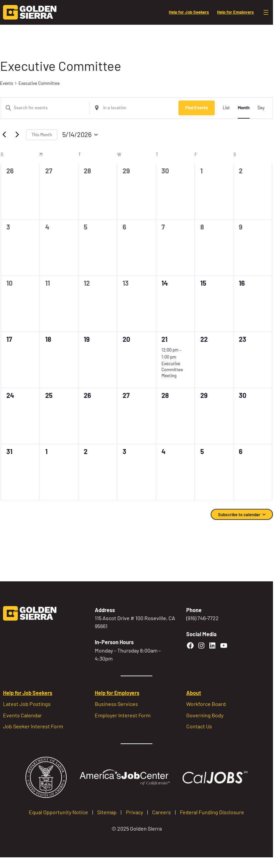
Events (6, 83)
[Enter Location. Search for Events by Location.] (134, 108)
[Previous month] (4, 135)
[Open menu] (266, 12)
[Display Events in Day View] (261, 108)
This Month (41, 134)
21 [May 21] (164, 339)
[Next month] (17, 135)
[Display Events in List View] (226, 108)
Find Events (196, 107)
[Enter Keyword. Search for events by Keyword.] (44, 108)
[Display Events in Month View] (244, 108)
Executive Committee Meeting (172, 369)
